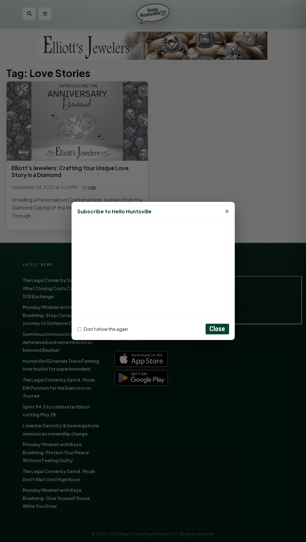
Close (217, 329)
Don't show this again (102, 329)
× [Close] (227, 211)
